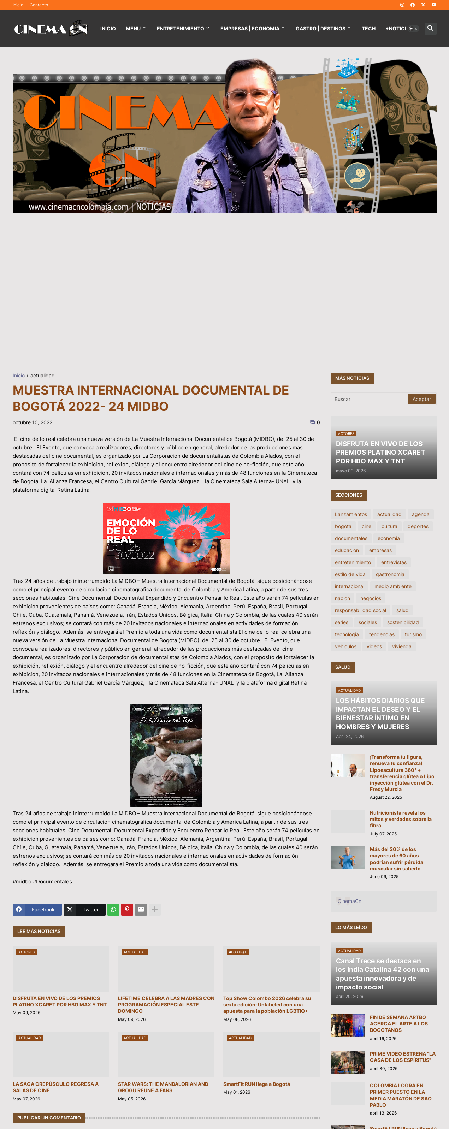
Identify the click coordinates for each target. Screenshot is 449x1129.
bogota (343, 526)
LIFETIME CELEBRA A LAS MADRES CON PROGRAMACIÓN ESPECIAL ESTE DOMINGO (166, 1004)
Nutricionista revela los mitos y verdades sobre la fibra (401, 819)
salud (402, 610)
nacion (342, 598)
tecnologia (347, 634)
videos (374, 646)
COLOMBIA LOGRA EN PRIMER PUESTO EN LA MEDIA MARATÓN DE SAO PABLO (401, 1095)
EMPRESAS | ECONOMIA (249, 28)
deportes (418, 526)
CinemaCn (349, 901)
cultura (389, 526)
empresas (380, 550)
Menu (133, 28)
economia (389, 538)
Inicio (18, 4)
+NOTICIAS (399, 28)
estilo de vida (350, 574)
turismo (413, 634)
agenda (421, 514)
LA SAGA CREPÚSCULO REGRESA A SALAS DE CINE (56, 1087)
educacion (347, 550)
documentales (351, 538)
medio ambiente (393, 586)
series (341, 622)
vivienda (402, 646)
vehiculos (345, 646)
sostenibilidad (403, 622)
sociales (368, 622)
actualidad (42, 375)
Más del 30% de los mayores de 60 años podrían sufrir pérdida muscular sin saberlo (396, 858)
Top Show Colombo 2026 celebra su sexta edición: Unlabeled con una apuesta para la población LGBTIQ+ (267, 1004)
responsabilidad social (360, 610)
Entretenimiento (180, 28)
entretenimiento (353, 562)
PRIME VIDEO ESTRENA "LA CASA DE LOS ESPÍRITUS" (403, 1057)
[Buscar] (370, 399)
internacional (349, 586)
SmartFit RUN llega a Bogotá (256, 1084)
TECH (369, 28)
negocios (370, 598)
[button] (413, 28)
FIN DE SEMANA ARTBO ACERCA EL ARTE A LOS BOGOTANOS (399, 1023)
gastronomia (390, 574)
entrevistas (394, 562)
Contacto (39, 4)
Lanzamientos (351, 514)
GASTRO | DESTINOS (320, 28)
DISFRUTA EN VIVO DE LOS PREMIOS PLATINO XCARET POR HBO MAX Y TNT (60, 1001)
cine (366, 526)
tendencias (382, 634)
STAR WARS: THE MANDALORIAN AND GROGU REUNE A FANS (163, 1087)
